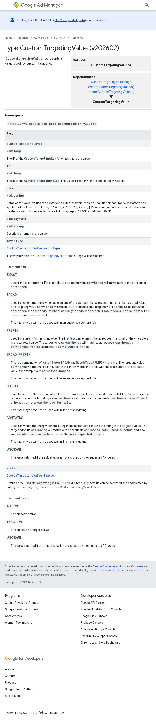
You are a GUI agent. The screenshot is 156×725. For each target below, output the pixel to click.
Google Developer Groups (21, 602)
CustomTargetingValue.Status (30, 475)
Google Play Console (94, 616)
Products (23, 37)
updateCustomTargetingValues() (111, 92)
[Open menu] (6, 5)
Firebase (10, 682)
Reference (77, 37)
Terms (9, 713)
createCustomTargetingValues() (111, 87)
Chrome (10, 676)
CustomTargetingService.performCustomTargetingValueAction (57, 487)
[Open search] (146, 4)
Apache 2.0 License (61, 570)
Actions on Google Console (98, 629)
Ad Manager (42, 5)
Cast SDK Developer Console (99, 636)
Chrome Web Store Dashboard (100, 642)
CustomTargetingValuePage (111, 82)
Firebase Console (92, 622)
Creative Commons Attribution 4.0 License (118, 566)
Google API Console (93, 602)
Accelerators (13, 616)
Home (8, 37)
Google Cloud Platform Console (101, 609)
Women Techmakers (18, 622)
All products (13, 696)
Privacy (22, 713)
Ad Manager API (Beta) (70, 20)
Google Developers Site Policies (117, 570)
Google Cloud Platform (20, 689)
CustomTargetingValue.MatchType (33, 248)
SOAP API (59, 37)
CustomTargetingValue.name (54, 256)
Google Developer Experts (22, 609)
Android (10, 669)
